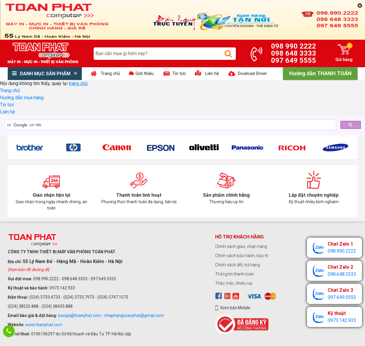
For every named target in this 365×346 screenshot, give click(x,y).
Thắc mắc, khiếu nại (233, 283)
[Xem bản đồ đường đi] (28, 269)
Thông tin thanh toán (234, 274)
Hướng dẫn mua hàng (22, 97)
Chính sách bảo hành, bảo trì (241, 255)
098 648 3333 (293, 53)
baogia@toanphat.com (79, 315)
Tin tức (7, 105)
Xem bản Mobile (235, 307)
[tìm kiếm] (169, 125)
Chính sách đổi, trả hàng (237, 264)
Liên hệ (7, 112)
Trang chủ (10, 90)
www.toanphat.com (43, 324)
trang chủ (78, 83)
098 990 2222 (293, 46)
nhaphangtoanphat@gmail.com (134, 315)
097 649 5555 (293, 60)
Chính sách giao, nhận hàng (241, 246)
